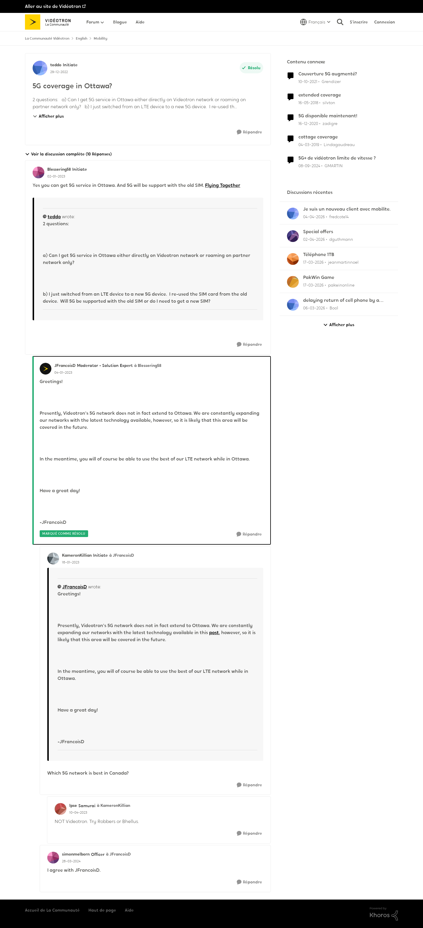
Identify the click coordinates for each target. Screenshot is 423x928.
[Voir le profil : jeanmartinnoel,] (293, 259)
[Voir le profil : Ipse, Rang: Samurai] (60, 809)
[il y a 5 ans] (308, 124)
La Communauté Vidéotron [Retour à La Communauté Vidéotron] (47, 38)
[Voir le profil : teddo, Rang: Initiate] (40, 68)
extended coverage (319, 95)
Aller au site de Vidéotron (53, 6)
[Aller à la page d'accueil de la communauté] (50, 22)
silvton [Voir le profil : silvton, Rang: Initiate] (329, 102)
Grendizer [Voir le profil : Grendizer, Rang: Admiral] (331, 81)
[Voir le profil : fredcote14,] (293, 213)
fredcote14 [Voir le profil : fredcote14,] (339, 216)
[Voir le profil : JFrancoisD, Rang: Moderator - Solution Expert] (45, 369)
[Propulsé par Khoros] (384, 914)
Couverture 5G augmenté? (327, 74)
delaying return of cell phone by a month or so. (341, 300)
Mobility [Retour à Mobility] (100, 38)
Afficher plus (48, 116)
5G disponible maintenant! (327, 116)
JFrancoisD (74, 587)
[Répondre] (249, 132)
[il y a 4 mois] (313, 262)
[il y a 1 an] (309, 166)
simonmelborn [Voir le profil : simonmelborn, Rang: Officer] (76, 854)
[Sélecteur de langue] (315, 22)
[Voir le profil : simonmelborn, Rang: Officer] (53, 857)
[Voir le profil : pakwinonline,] (293, 282)
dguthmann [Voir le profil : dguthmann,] (341, 239)
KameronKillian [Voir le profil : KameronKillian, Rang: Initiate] (77, 555)
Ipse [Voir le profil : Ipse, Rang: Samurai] (73, 805)
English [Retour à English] (81, 38)
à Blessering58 (147, 365)
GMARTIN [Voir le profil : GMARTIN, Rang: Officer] (334, 165)
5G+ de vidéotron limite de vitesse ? (337, 158)
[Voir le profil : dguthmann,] (293, 236)
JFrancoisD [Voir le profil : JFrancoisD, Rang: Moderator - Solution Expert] (64, 365)
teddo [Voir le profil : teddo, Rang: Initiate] (55, 64)
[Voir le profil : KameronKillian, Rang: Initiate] (53, 558)
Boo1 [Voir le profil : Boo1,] (334, 308)
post (214, 632)
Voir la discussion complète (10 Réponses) (68, 154)
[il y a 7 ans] (308, 145)
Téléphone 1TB (318, 255)
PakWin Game (318, 277)
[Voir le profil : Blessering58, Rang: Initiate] (38, 172)
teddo (54, 217)
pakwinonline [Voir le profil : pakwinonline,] (341, 285)
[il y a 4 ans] (307, 82)
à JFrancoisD (121, 555)
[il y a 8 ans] (308, 102)
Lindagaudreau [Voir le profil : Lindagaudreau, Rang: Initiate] (339, 144)
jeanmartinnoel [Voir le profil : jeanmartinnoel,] (343, 262)
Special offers (318, 232)
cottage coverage (318, 137)
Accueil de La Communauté (52, 910)
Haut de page (102, 910)
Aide (129, 910)
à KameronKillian (113, 805)
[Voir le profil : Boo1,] (293, 305)
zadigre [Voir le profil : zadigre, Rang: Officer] (330, 123)
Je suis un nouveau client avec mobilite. (346, 209)
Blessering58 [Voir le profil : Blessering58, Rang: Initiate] (59, 169)
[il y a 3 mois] (314, 217)
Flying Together (222, 185)
